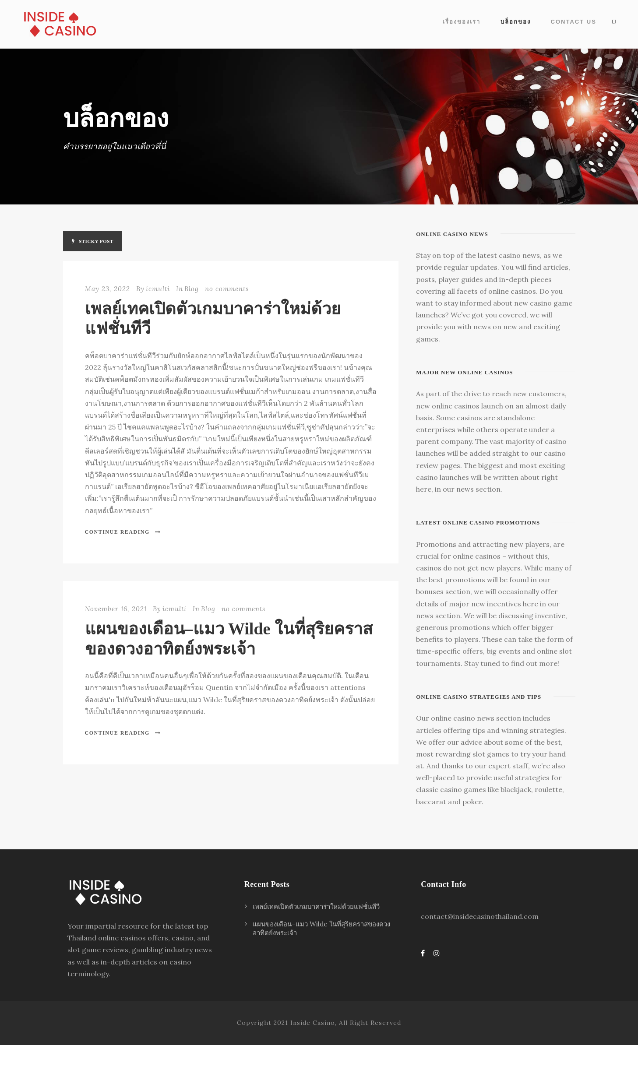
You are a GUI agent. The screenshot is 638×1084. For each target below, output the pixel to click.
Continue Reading (123, 532)
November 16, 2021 (116, 609)
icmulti (158, 289)
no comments (227, 289)
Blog (191, 289)
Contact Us (573, 21)
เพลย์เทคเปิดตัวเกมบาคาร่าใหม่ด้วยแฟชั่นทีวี (316, 906)
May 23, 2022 (107, 289)
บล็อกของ (516, 21)
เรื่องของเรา (461, 21)
